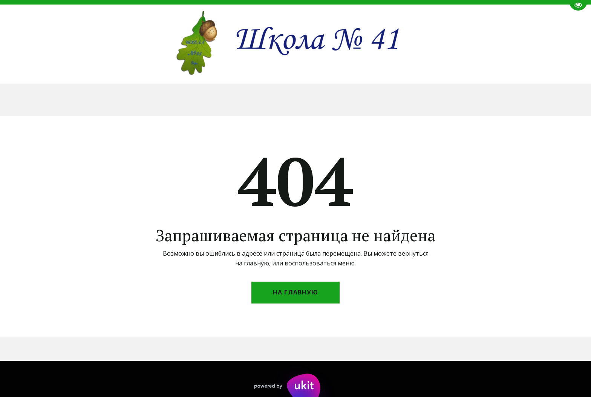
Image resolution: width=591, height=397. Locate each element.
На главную (295, 292)
